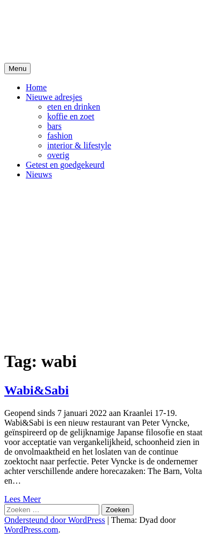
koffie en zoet (70, 116)
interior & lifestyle (79, 145)
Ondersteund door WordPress (54, 519)
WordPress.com (31, 529)
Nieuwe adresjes (54, 97)
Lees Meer (22, 499)
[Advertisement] (106, 264)
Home (36, 87)
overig (58, 155)
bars (54, 126)
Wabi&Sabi (36, 390)
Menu (17, 68)
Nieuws (39, 174)
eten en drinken (73, 106)
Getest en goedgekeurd (65, 164)
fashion (59, 135)
